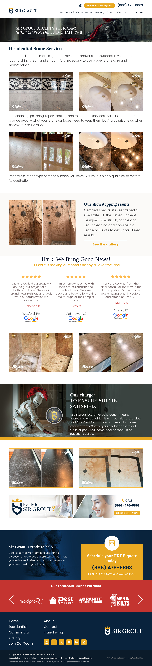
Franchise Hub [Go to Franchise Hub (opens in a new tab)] (85, 658)
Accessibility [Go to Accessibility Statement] (14, 658)
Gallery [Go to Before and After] (15, 638)
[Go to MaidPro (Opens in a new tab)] (31, 600)
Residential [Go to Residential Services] (66, 12)
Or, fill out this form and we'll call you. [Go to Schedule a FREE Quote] (112, 574)
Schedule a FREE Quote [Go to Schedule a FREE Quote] (99, 5)
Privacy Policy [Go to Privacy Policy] (30, 658)
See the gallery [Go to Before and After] (106, 244)
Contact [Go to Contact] (122, 12)
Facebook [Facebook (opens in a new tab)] (54, 642)
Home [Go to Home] (14, 621)
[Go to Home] (30, 10)
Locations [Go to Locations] (137, 12)
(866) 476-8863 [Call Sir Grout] (130, 5)
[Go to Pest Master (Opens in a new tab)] (61, 600)
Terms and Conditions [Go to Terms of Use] (49, 658)
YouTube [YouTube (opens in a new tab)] (69, 642)
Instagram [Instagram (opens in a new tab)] (46, 642)
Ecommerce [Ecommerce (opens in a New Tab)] (124, 658)
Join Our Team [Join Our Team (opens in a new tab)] (21, 643)
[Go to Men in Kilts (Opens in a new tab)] (120, 600)
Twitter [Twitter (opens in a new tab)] (61, 642)
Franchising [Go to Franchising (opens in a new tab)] (53, 632)
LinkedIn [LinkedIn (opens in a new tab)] (76, 642)
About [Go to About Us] (49, 621)
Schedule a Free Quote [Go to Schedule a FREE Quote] (127, 513)
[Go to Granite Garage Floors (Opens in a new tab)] (90, 600)
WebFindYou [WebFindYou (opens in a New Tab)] (137, 658)
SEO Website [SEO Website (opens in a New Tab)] (112, 658)
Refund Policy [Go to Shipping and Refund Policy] (69, 658)
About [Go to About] (111, 12)
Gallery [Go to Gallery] (99, 12)
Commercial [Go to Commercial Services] (84, 12)
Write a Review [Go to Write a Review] (80, 5)
